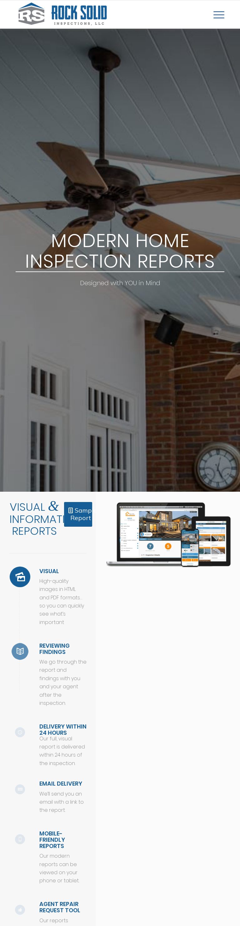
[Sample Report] (78, 514)
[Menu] (215, 14)
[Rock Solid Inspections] (62, 14)
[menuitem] (215, 14)
